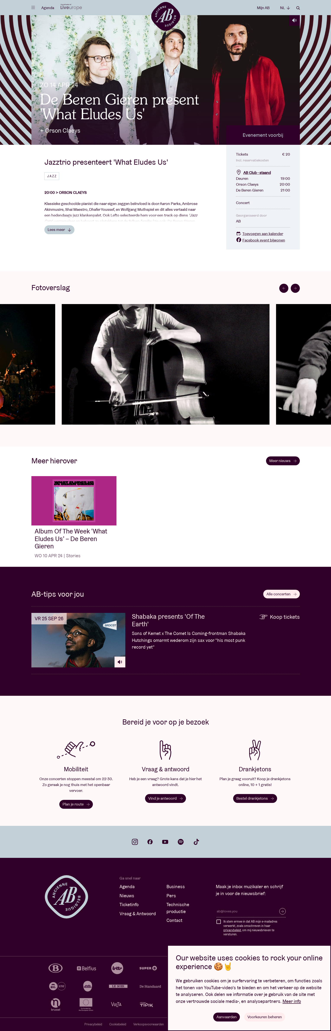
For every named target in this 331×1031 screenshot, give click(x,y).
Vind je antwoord (165, 798)
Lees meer (59, 229)
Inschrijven (282, 911)
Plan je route (76, 804)
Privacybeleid (93, 1024)
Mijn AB (263, 7)
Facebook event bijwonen (260, 240)
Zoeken (298, 8)
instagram (135, 842)
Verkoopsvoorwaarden (148, 1024)
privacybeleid (232, 930)
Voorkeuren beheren (264, 1016)
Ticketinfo (129, 904)
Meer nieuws (283, 460)
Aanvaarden (226, 1016)
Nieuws (126, 896)
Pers (171, 896)
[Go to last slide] (283, 288)
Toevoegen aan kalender (259, 233)
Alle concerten (281, 593)
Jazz (52, 176)
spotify (181, 842)
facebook (150, 841)
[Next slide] (295, 288)
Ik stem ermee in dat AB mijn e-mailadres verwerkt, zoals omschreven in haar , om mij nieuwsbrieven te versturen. (250, 928)
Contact (174, 920)
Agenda (47, 7)
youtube (165, 842)
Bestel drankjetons (255, 798)
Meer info (292, 1001)
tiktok (196, 842)
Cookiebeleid (117, 1024)
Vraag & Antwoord (137, 914)
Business (175, 886)
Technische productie (177, 908)
